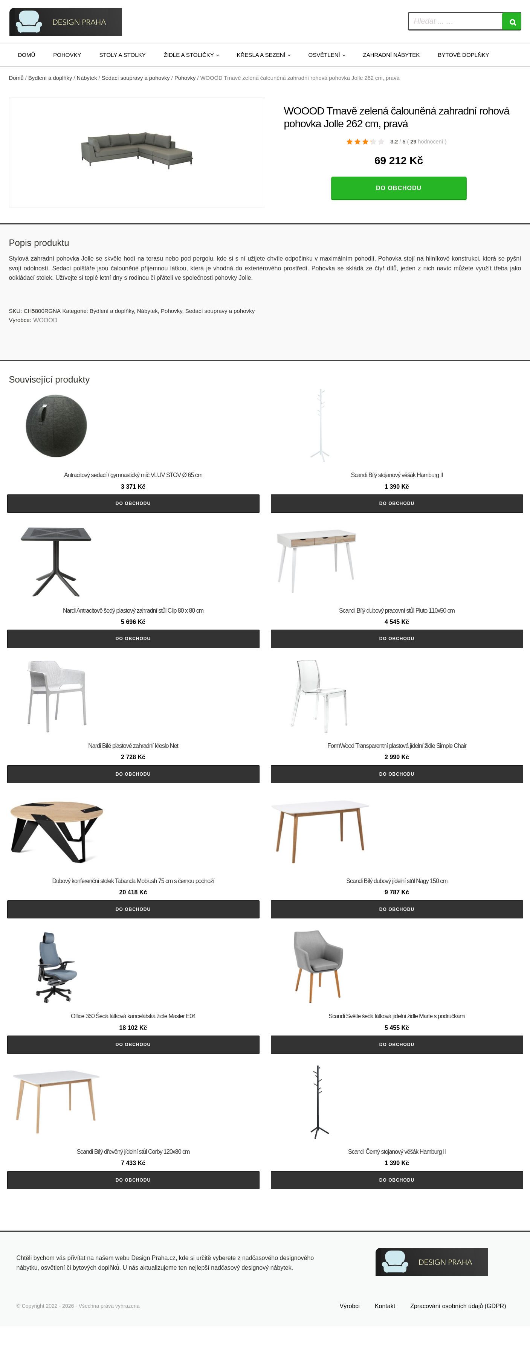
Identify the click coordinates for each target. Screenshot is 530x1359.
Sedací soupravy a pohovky (136, 78)
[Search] (511, 21)
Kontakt (385, 1339)
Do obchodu (399, 188)
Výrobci (350, 1339)
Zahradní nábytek (391, 55)
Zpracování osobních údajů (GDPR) (458, 1339)
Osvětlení (324, 55)
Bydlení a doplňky (50, 78)
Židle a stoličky (189, 55)
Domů (26, 55)
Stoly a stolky (122, 55)
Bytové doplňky (463, 55)
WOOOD (45, 320)
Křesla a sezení (261, 55)
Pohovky (67, 55)
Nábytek (87, 78)
